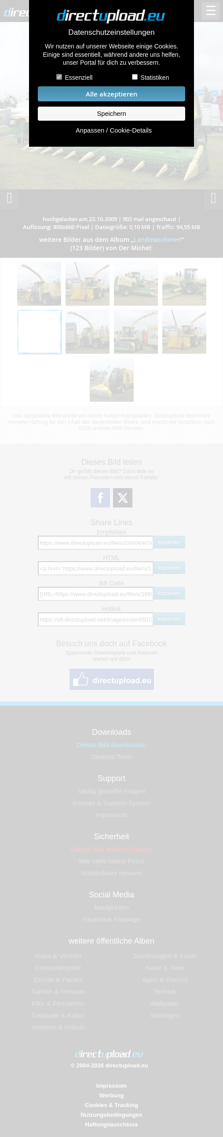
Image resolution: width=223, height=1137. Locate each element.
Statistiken (155, 77)
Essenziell (78, 77)
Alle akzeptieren (112, 94)
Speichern (111, 113)
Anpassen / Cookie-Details (114, 130)
